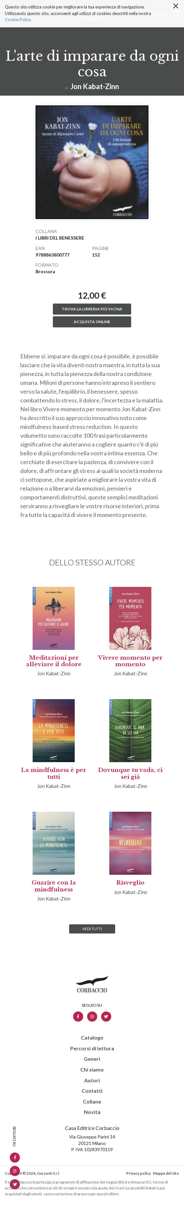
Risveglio (130, 882)
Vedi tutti (92, 928)
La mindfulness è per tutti (53, 773)
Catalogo (92, 1038)
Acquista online (92, 321)
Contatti (92, 1091)
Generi (92, 1059)
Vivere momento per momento (130, 661)
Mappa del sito (166, 1173)
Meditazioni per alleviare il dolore (54, 661)
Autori (92, 1080)
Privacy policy (138, 1173)
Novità (92, 1112)
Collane (92, 1102)
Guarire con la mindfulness (54, 886)
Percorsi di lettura (92, 1048)
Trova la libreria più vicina (92, 308)
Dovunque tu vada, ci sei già (130, 773)
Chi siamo (92, 1070)
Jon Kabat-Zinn (94, 86)
